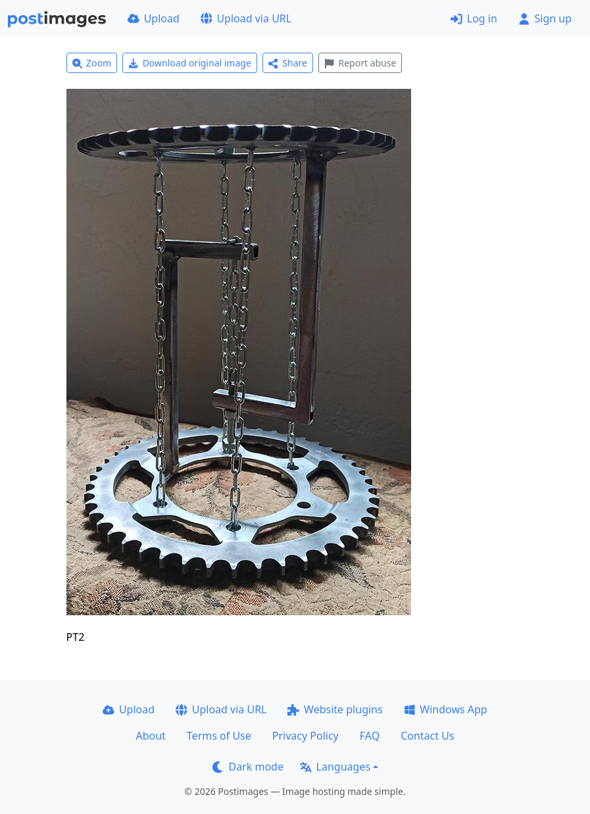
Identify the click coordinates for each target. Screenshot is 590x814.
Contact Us (427, 735)
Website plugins (334, 709)
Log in (474, 18)
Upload (154, 18)
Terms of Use (219, 735)
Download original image (189, 63)
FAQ (370, 735)
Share (287, 63)
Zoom (92, 63)
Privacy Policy (305, 735)
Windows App (445, 709)
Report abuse (360, 63)
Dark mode (247, 766)
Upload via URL (246, 18)
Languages (335, 766)
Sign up (545, 18)
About (150, 735)
